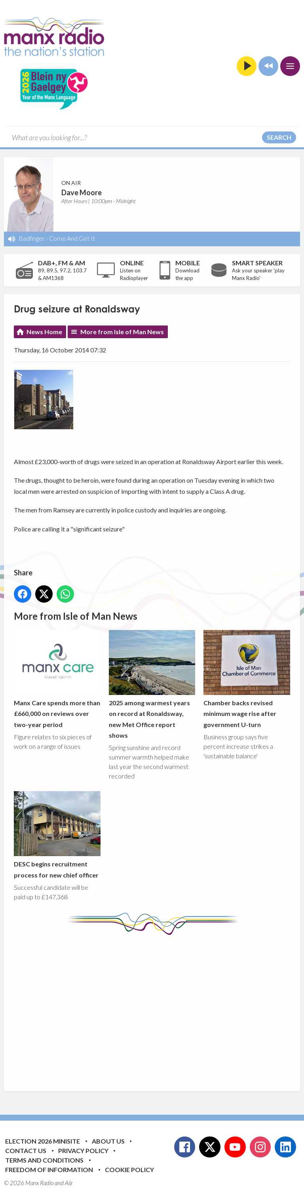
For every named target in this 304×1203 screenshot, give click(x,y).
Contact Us (25, 1150)
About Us (108, 1141)
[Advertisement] (159, 1007)
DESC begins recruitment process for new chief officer (57, 834)
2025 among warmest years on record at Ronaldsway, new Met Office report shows (152, 684)
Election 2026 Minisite (42, 1141)
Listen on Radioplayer (134, 274)
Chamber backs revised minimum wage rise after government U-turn (246, 679)
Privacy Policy (83, 1150)
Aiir (69, 1182)
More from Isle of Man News (122, 331)
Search (279, 137)
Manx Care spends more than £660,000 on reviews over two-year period (57, 679)
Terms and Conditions (44, 1160)
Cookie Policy (129, 1169)
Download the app (187, 274)
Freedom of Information (49, 1169)
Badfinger (32, 238)
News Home (44, 331)
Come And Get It (72, 238)
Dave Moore (81, 192)
